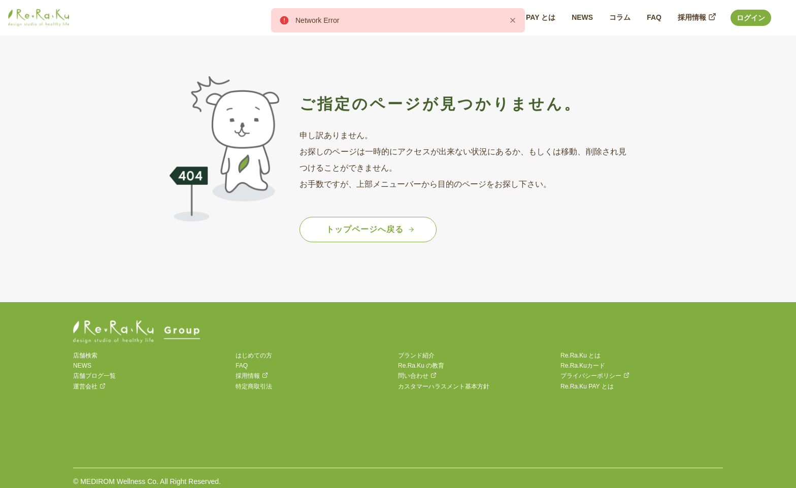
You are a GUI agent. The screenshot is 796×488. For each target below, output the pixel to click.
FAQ (242, 365)
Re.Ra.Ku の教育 (421, 365)
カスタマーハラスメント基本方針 (443, 386)
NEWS (82, 365)
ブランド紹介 (416, 355)
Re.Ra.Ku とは (580, 355)
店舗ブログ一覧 (94, 375)
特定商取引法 (254, 386)
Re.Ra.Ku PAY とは (587, 386)
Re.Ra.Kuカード (582, 365)
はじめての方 (254, 355)
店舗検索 (85, 355)
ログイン (751, 18)
